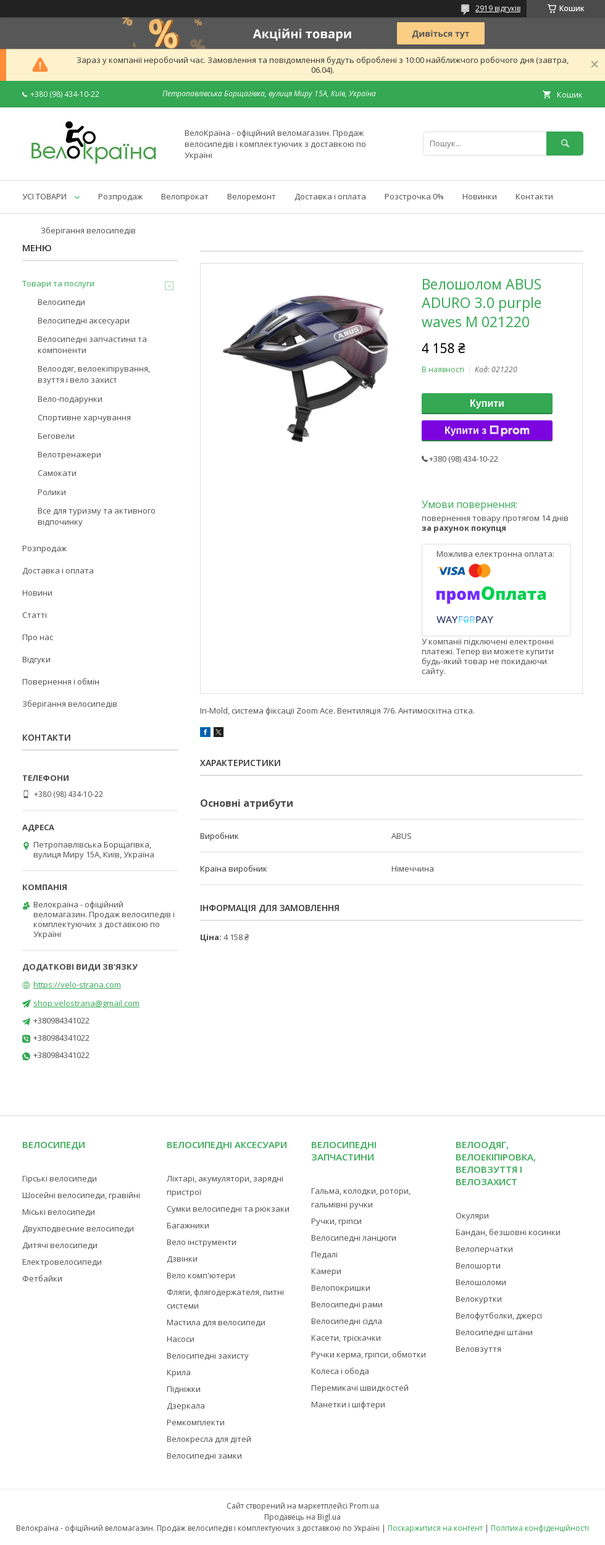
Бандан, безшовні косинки (508, 1232)
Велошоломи (481, 1282)
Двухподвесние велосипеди (78, 1228)
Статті (34, 614)
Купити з (487, 430)
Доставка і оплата (330, 196)
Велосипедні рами (347, 1304)
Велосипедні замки (204, 1455)
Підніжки (184, 1388)
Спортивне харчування (84, 417)
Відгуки (36, 659)
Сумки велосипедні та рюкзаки (228, 1208)
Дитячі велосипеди (60, 1245)
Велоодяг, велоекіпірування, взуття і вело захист (94, 374)
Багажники (188, 1225)
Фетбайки (42, 1278)
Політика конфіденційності (540, 1528)
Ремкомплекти (196, 1422)
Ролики (52, 492)
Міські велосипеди (58, 1211)
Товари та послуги (58, 283)
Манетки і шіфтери (348, 1404)
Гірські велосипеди (59, 1178)
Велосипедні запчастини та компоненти (92, 344)
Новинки (479, 196)
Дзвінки (182, 1258)
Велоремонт (251, 196)
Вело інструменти (201, 1241)
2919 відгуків (497, 8)
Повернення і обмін (60, 681)
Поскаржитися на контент (435, 1528)
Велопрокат (185, 196)
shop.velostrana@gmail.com (86, 1003)
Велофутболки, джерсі (499, 1315)
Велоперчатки (484, 1248)
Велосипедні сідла (346, 1320)
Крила (179, 1372)
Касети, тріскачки (346, 1337)
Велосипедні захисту (208, 1355)
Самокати (57, 472)
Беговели (56, 435)
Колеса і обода (340, 1370)
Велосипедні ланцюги (353, 1237)
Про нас (37, 637)
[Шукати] (564, 143)
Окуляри (472, 1215)
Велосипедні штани (494, 1332)
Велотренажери (69, 454)
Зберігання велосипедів (88, 230)
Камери (326, 1270)
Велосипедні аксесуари (84, 320)
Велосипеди (61, 301)
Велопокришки (340, 1287)
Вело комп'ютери (201, 1275)
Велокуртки (479, 1298)
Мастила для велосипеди (216, 1322)
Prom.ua (364, 1506)
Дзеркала (186, 1405)
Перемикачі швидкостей (360, 1387)
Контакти (534, 196)
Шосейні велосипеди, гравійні (81, 1195)
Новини (37, 592)
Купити (487, 403)
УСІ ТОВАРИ (44, 196)
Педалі (324, 1254)
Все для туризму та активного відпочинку (97, 516)
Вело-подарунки (70, 398)
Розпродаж (120, 196)
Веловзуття (478, 1348)
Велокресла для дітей (209, 1438)
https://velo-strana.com (77, 984)
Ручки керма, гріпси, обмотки (368, 1354)
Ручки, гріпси (336, 1220)
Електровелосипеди (62, 1261)
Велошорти (478, 1265)
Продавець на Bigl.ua (302, 1517)
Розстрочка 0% (414, 196)
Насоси (180, 1338)
